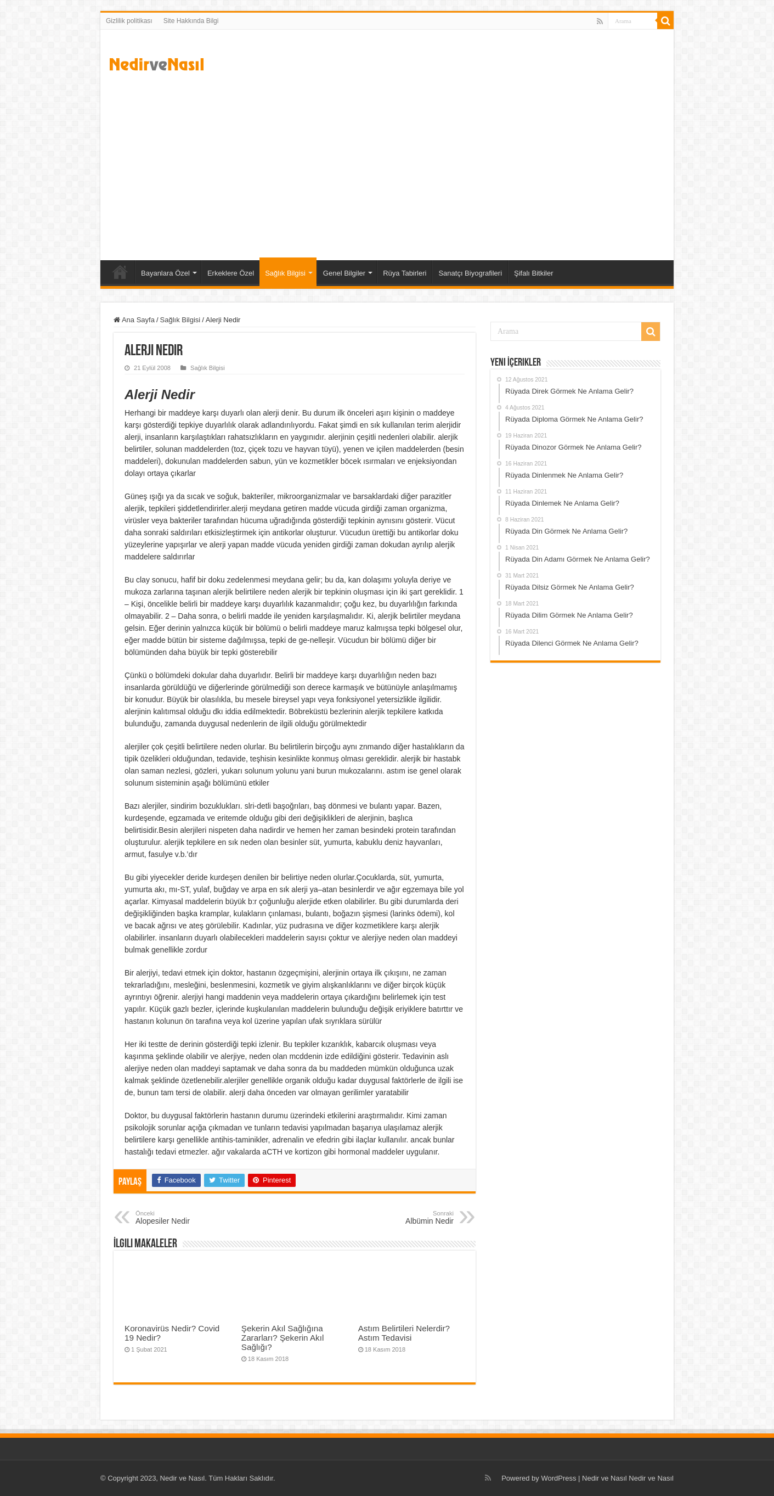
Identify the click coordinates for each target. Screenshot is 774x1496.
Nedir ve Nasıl (651, 1478)
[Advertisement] (387, 167)
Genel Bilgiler (344, 273)
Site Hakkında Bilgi (191, 21)
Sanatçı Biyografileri (470, 273)
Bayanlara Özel (165, 273)
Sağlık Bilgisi (285, 273)
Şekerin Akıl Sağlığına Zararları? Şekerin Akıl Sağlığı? (282, 1338)
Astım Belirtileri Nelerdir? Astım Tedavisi (404, 1333)
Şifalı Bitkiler (533, 273)
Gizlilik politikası (129, 21)
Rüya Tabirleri (404, 273)
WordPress (558, 1478)
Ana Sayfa (120, 271)
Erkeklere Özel (230, 273)
